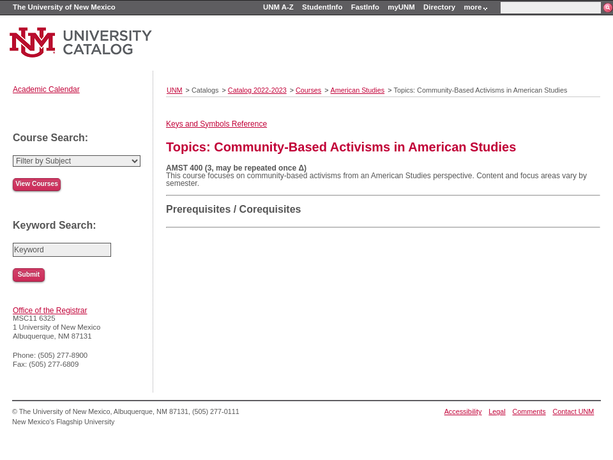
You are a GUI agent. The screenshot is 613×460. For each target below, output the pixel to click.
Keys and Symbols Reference (216, 123)
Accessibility (463, 411)
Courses (308, 90)
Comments (529, 411)
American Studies (358, 90)
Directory (439, 7)
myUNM (401, 7)
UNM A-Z (278, 7)
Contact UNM (573, 411)
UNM (175, 90)
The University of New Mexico (64, 7)
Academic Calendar (46, 89)
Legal (496, 411)
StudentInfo (322, 7)
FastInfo (365, 7)
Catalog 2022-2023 (257, 90)
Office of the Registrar (50, 310)
